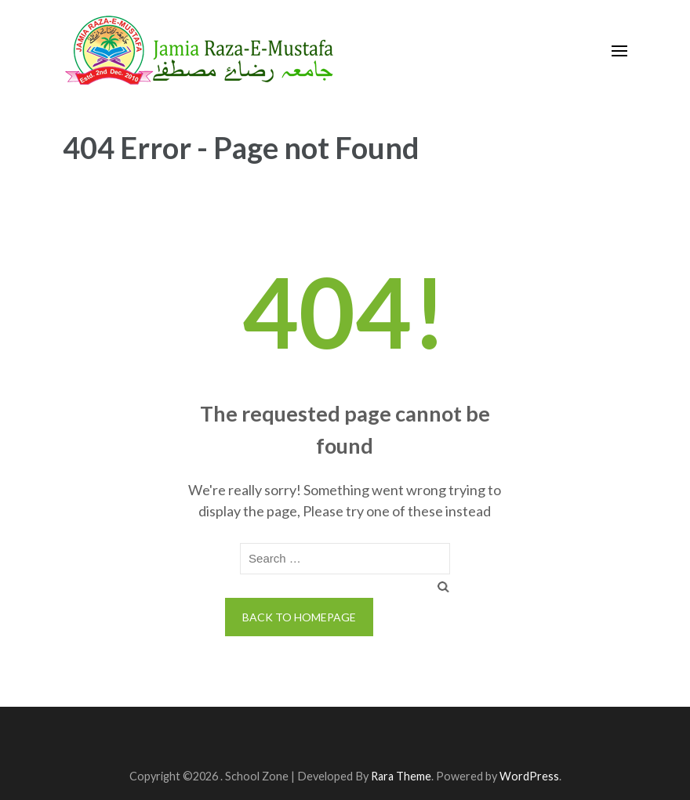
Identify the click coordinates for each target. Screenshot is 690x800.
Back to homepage (299, 617)
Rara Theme (401, 776)
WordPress (529, 776)
